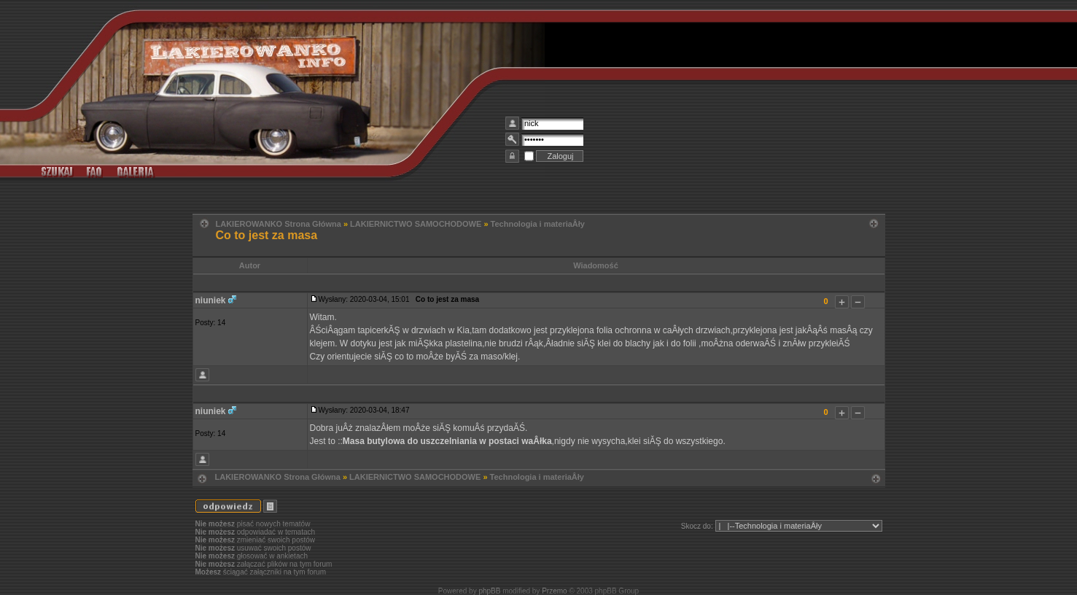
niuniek (210, 300)
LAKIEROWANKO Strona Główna (278, 223)
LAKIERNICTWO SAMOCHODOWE (415, 223)
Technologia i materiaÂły (538, 223)
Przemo (554, 591)
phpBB (489, 591)
